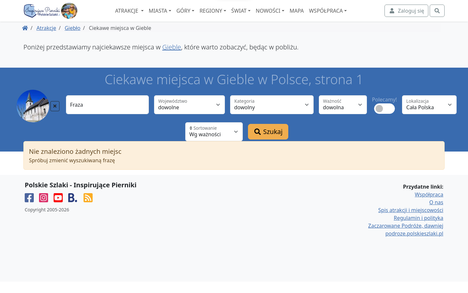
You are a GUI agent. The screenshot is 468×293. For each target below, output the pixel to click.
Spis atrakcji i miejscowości (410, 221)
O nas (436, 213)
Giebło (72, 39)
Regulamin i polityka (418, 229)
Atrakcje (144, 16)
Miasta (174, 16)
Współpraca (342, 16)
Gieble (171, 58)
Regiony (227, 16)
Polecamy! (384, 110)
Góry (200, 16)
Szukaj (268, 143)
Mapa (313, 16)
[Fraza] (107, 116)
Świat (255, 16)
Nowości (284, 16)
